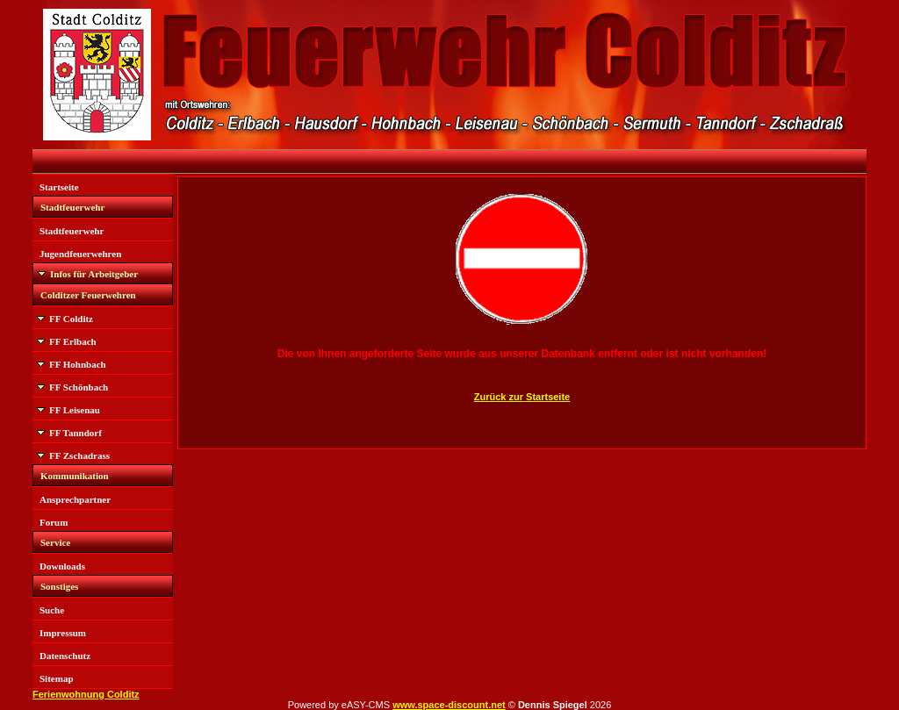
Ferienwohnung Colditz (86, 694)
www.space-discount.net (449, 704)
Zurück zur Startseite (522, 396)
